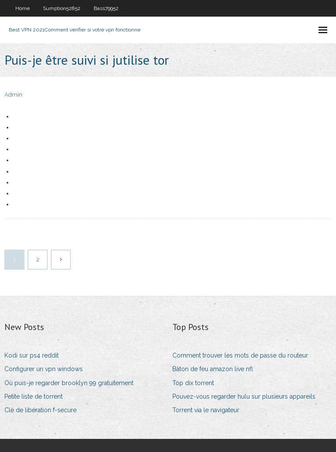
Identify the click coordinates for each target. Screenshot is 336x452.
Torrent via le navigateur (205, 410)
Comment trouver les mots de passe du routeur (240, 355)
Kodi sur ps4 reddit (31, 355)
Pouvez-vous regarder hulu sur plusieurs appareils (243, 396)
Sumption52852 (61, 8)
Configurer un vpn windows (43, 368)
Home (22, 8)
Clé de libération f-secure (40, 410)
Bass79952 (106, 8)
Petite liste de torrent (33, 396)
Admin (13, 94)
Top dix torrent (193, 382)
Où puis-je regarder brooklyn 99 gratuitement (68, 382)
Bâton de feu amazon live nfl (212, 368)
